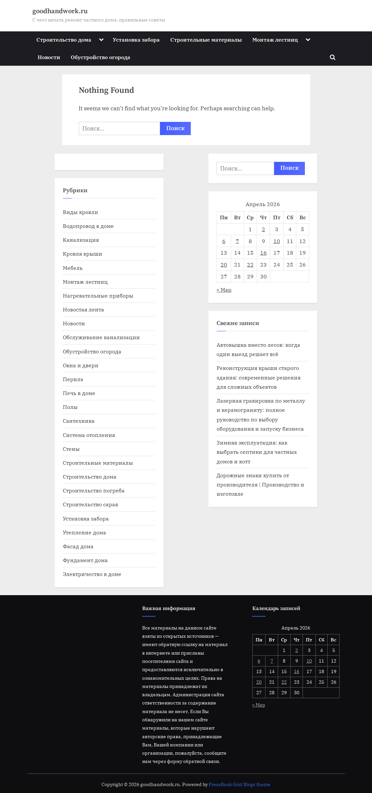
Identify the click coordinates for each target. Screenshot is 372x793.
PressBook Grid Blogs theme (239, 784)
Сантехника (79, 420)
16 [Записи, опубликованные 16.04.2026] (263, 252)
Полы (70, 406)
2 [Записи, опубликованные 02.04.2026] (263, 229)
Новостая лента (83, 309)
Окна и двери (81, 365)
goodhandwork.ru (60, 11)
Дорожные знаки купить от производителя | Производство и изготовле (260, 484)
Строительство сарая (90, 504)
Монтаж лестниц (275, 39)
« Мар (224, 289)
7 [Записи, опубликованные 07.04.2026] (237, 240)
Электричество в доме (92, 573)
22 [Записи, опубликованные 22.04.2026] (250, 264)
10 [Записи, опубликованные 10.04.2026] (276, 240)
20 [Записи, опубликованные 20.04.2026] (224, 264)
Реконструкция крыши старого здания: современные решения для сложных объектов (259, 377)
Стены (71, 448)
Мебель (73, 267)
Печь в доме (79, 392)
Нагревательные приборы (98, 295)
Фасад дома (78, 546)
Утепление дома (84, 532)
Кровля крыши (82, 253)
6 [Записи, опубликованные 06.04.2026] (224, 240)
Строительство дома (63, 39)
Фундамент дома (85, 560)
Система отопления (89, 434)
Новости (49, 57)
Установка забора (136, 39)
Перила (73, 379)
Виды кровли (80, 211)
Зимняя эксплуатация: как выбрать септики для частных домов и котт (257, 452)
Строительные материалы (206, 39)
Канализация (81, 239)
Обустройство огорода (100, 57)
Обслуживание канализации (101, 337)
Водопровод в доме (88, 225)
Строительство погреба (94, 490)
